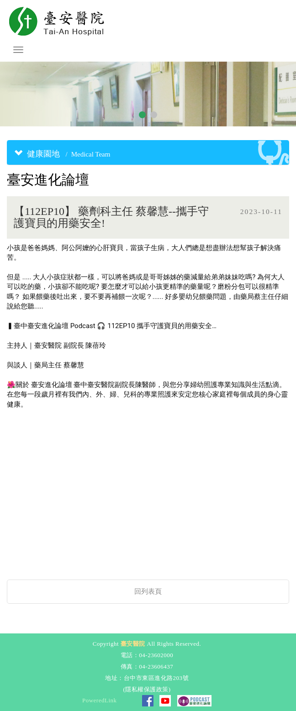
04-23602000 (156, 655)
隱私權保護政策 (147, 689)
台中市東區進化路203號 (156, 677)
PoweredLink (99, 700)
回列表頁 (148, 591)
